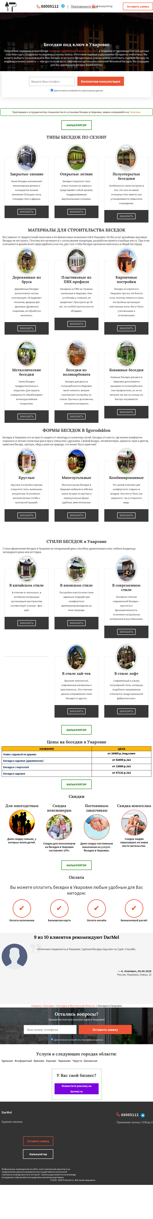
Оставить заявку (138, 6)
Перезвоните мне (84, 6)
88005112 (50, 6)
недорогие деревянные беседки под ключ (73, 51)
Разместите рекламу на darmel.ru (76, 1088)
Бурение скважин (12, 1121)
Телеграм (134, 112)
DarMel (7, 1112)
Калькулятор (102, 6)
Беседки (49, 1006)
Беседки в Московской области (76, 1006)
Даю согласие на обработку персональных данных (77, 90)
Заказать (27, 211)
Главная (36, 1006)
